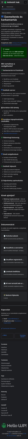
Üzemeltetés (4, 354)
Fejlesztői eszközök (6, 370)
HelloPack (4, 347)
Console (4, 410)
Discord (3, 395)
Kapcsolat (4, 413)
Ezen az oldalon (6, 13)
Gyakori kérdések (6, 384)
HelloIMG (3, 352)
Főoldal (4, 408)
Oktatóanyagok (5, 363)
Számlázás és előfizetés (7, 379)
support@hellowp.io (13, 319)
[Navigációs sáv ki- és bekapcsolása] (2, 2)
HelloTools (4, 350)
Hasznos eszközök (6, 365)
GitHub (3, 399)
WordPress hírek (6, 415)
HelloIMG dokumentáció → (11, 133)
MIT (10, 433)
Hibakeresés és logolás (7, 386)
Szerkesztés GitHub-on (8, 328)
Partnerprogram (5, 381)
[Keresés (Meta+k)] (25, 2)
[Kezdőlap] (2, 7)
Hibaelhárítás (5, 368)
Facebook (4, 397)
